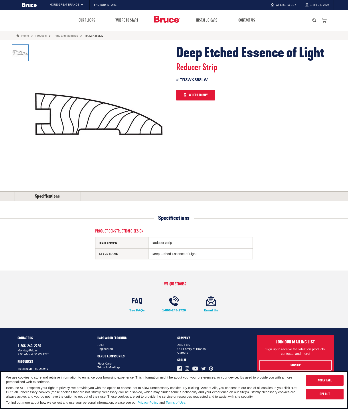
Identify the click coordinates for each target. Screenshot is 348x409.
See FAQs (137, 304)
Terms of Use (175, 402)
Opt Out (325, 394)
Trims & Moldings (109, 367)
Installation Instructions (33, 368)
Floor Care (104, 363)
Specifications (47, 196)
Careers (182, 352)
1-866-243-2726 (174, 304)
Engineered (105, 349)
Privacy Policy (148, 402)
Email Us (211, 304)
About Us (183, 345)
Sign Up (296, 365)
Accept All (325, 380)
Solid (100, 345)
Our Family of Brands (191, 349)
